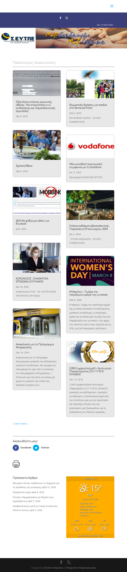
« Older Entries (19, 424)
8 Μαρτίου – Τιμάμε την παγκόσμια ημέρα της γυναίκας (88, 293)
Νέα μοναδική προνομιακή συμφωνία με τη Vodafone (85, 167)
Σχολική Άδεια (24, 167)
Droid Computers (53, 567)
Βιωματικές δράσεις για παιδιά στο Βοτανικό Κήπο (87, 110)
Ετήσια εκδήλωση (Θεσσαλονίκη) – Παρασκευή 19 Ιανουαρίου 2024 (89, 228)
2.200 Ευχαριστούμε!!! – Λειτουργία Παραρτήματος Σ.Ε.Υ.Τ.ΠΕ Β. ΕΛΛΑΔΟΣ (91, 371)
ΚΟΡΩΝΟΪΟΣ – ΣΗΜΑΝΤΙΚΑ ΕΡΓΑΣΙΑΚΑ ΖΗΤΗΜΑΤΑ (32, 280)
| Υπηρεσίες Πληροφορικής (80, 567)
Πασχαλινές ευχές (22, 492)
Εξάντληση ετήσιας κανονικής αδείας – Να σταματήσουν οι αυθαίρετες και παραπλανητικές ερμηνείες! (36, 110)
